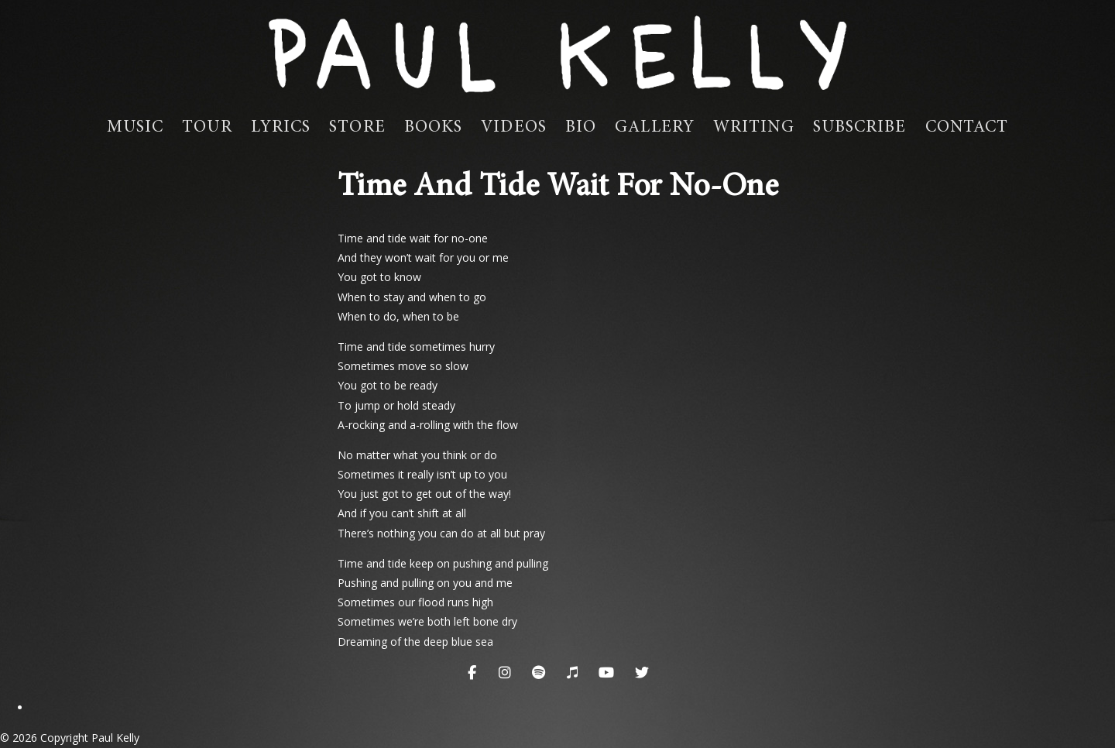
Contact (967, 127)
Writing (753, 127)
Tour (207, 127)
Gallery (655, 127)
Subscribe (860, 127)
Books (433, 127)
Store (357, 127)
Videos (514, 127)
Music (135, 127)
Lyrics (281, 127)
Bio (580, 127)
